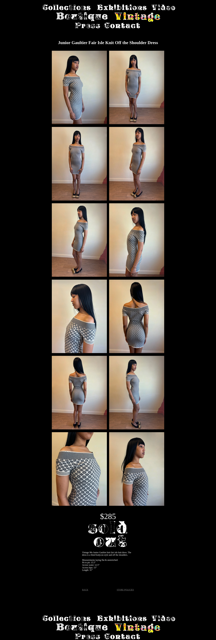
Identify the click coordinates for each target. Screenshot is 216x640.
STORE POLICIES (125, 590)
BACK (85, 590)
